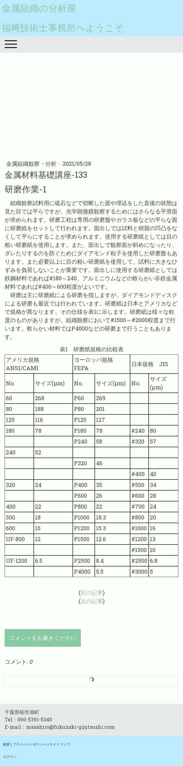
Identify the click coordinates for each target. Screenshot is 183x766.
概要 (6, 744)
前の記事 (92, 592)
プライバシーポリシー (30, 744)
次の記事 (92, 601)
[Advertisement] (91, 105)
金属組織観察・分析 (32, 163)
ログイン (10, 756)
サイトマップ (60, 744)
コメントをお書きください (42, 637)
